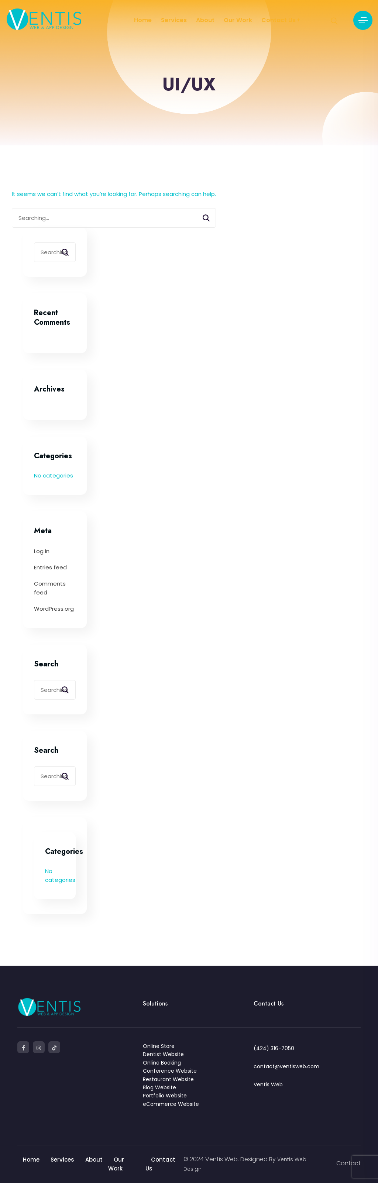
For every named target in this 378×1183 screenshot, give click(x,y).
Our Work (238, 20)
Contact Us (278, 20)
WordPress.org (54, 609)
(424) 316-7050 (274, 1048)
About (205, 20)
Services (174, 20)
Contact (348, 1163)
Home (143, 20)
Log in (41, 551)
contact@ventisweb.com (286, 1066)
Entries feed (50, 567)
